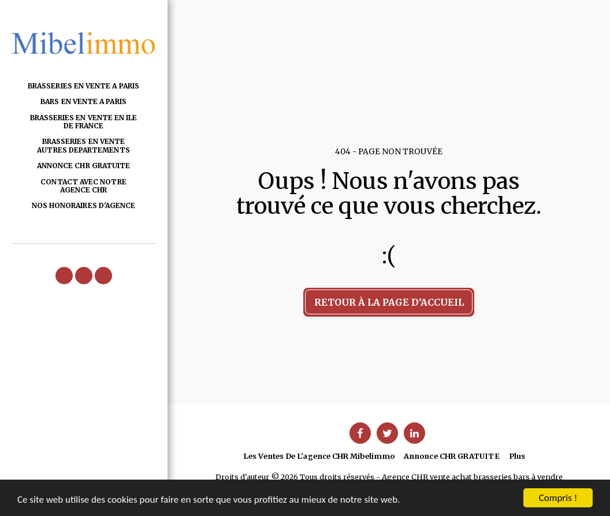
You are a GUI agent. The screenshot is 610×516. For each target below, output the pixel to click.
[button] (64, 275)
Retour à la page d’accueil (389, 302)
